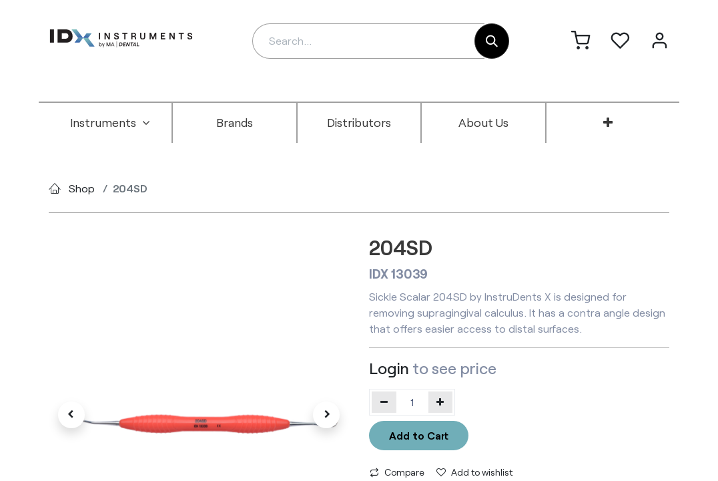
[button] (71, 415)
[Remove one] (384, 402)
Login (389, 367)
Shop (82, 188)
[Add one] (440, 402)
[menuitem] (110, 123)
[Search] (491, 41)
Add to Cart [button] (418, 435)
